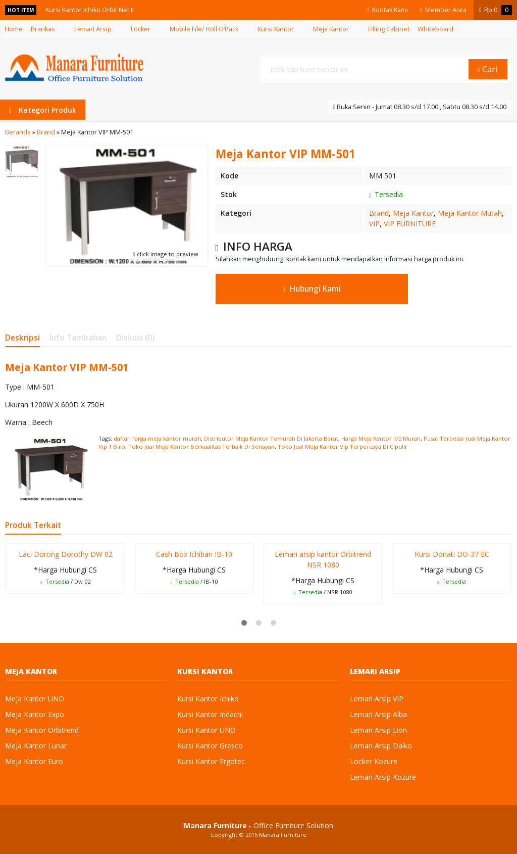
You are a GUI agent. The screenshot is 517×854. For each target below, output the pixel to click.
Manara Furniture (282, 834)
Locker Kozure (373, 761)
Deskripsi (22, 338)
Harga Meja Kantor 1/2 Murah (381, 438)
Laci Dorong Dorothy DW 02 (66, 554)
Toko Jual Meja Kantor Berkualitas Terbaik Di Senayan (201, 446)
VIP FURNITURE (410, 223)
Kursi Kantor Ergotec (211, 761)
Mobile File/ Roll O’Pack (204, 29)
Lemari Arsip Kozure (383, 777)
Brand (379, 213)
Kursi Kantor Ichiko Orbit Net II (89, 10)
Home (14, 29)
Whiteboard (435, 29)
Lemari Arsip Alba (378, 714)
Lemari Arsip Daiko (381, 745)
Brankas (43, 29)
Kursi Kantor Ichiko (208, 698)
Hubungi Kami (312, 288)
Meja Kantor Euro (34, 761)
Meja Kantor (331, 29)
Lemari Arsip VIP (376, 698)
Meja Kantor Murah (470, 213)
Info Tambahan (78, 338)
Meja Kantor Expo (34, 714)
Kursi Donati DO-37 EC (452, 554)
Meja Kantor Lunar (36, 745)
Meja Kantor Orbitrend (42, 730)
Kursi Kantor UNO (206, 730)
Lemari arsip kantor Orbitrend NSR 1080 (323, 559)
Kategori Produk (42, 110)
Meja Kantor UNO (34, 698)
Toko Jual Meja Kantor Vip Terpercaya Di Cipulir (342, 446)
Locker (140, 29)
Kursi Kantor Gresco (210, 745)
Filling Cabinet (388, 29)
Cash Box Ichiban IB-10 (194, 554)
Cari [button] (488, 69)
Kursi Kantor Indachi (210, 714)
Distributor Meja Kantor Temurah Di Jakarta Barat (271, 438)
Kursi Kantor (275, 29)
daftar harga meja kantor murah (157, 438)
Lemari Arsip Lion (378, 730)
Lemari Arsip (93, 29)
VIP (374, 223)
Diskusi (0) (135, 338)
